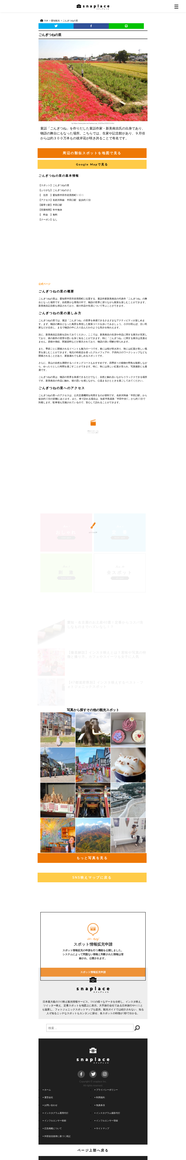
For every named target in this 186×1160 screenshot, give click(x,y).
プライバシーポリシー (106, 1089)
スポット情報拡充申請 (93, 1002)
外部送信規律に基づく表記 (56, 1136)
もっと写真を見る (92, 858)
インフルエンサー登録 (106, 1120)
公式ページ (44, 283)
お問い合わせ (50, 1105)
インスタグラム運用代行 (55, 1113)
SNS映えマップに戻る (92, 877)
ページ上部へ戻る (93, 1150)
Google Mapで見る (92, 164)
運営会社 (48, 1097)
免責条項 (100, 1105)
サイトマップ (102, 1128)
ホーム (47, 1089)
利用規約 (100, 1097)
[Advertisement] (93, 252)
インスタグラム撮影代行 (107, 1113)
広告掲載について (52, 1128)
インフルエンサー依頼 (54, 1120)
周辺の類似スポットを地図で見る (92, 153)
